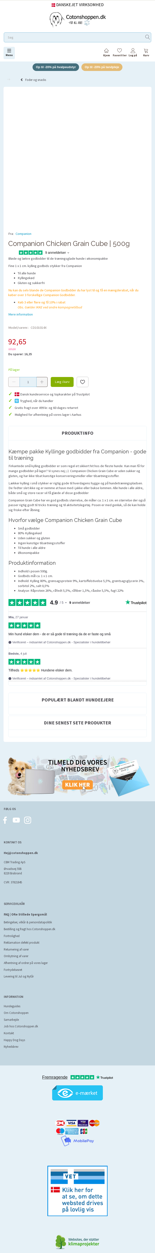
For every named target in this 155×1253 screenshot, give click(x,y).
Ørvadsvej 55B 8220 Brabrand (13, 871)
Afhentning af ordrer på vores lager (26, 963)
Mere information (20, 314)
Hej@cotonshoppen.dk (21, 853)
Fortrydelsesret (13, 970)
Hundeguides (12, 1006)
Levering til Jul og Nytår (19, 977)
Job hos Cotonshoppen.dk (21, 1027)
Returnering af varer (16, 949)
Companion (23, 234)
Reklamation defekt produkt (21, 943)
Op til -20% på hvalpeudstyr (56, 67)
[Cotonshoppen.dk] (77, 19)
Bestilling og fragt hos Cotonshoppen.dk (29, 929)
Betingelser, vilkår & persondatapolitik (28, 922)
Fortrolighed (12, 936)
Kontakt (9, 1033)
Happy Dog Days (14, 1040)
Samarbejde (11, 1020)
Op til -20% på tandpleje (102, 67)
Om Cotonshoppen (16, 1013)
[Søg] (147, 37)
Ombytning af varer (16, 956)
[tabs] (146, 53)
